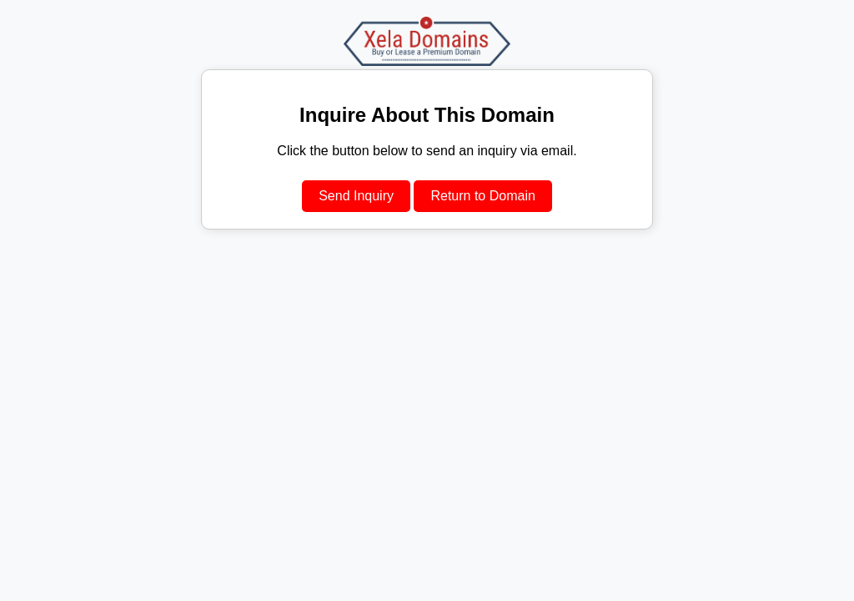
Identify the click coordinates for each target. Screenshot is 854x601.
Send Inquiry (356, 196)
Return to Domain (482, 196)
